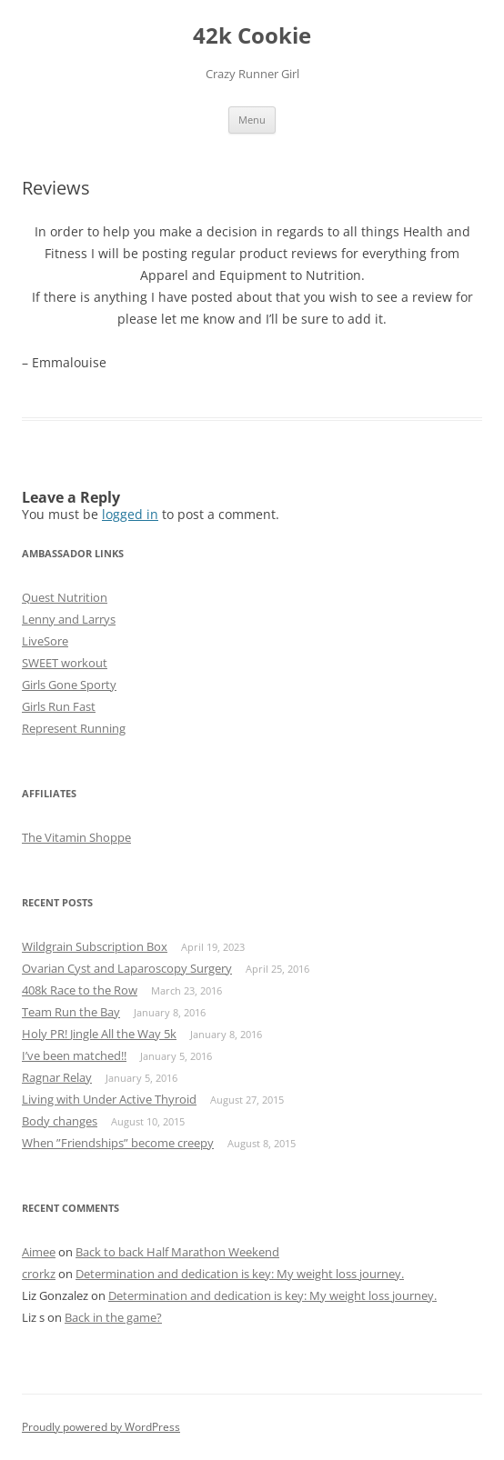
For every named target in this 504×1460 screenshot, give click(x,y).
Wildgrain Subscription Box (94, 946)
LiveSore (45, 641)
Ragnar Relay (57, 1077)
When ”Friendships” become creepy (118, 1143)
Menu (252, 119)
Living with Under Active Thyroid (109, 1099)
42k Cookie (252, 36)
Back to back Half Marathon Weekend (177, 1252)
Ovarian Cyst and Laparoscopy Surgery (127, 968)
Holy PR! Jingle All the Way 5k (99, 1033)
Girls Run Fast (59, 706)
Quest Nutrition (64, 597)
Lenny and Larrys (69, 619)
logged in (130, 514)
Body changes (59, 1121)
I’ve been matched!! (74, 1055)
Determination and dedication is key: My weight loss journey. (240, 1273)
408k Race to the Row (79, 990)
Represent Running (74, 728)
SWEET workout (64, 663)
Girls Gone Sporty (69, 684)
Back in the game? (113, 1317)
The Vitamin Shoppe (76, 837)
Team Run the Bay (71, 1012)
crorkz (38, 1273)
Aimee (38, 1252)
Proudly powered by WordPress (101, 1427)
